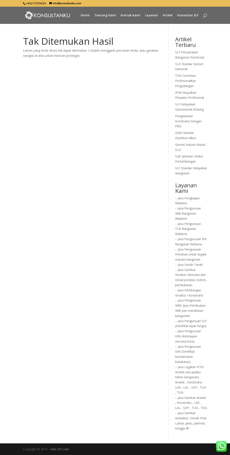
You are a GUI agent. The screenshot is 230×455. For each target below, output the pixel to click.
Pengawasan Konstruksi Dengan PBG (188, 121)
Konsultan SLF (187, 15)
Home (85, 15)
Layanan (151, 15)
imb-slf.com (59, 449)
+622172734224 (36, 3)
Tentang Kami (105, 15)
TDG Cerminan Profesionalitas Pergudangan (185, 81)
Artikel (168, 15)
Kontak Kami (130, 15)
